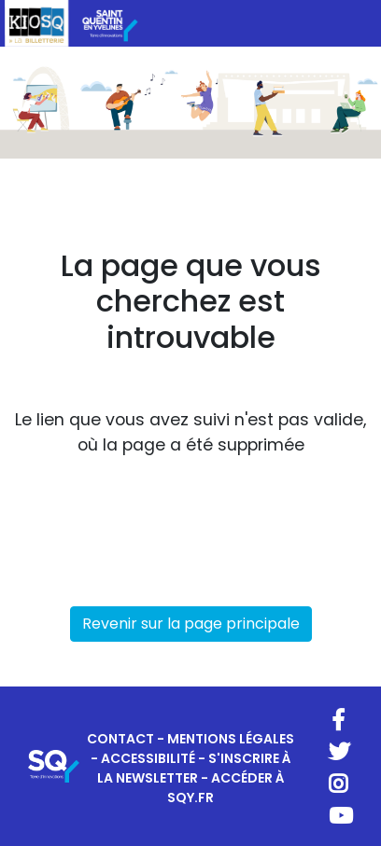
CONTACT (120, 738)
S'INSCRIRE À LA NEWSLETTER (194, 768)
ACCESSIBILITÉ (148, 758)
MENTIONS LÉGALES (230, 738)
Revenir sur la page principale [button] (191, 623)
